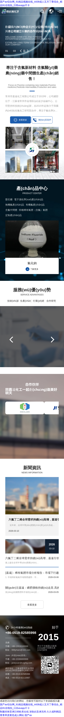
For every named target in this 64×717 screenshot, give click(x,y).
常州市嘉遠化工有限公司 (31, 707)
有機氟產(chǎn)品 (35, 204)
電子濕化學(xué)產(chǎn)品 (28, 199)
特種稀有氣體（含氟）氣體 (33, 210)
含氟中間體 (11, 210)
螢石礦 (8, 199)
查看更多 (32, 604)
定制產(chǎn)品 (13, 215)
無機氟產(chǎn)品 (14, 204)
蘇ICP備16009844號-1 (42, 710)
